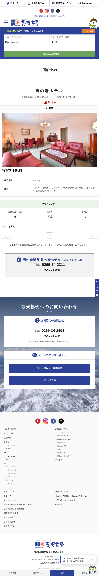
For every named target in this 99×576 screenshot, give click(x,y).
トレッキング (10, 480)
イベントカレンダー (13, 470)
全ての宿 (89, 31)
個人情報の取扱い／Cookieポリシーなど (71, 496)
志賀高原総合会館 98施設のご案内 (18, 504)
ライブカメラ (9, 492)
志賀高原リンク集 (11, 513)
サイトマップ (9, 517)
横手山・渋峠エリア (64, 456)
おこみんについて (11, 500)
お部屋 (61, 573)
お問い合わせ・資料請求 (65, 500)
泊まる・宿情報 (10, 429)
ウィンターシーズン (64, 435)
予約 (7, 460)
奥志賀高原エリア (63, 443)
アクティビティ (10, 457)
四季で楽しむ (62, 3)
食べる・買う (9, 433)
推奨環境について (62, 492)
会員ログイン (9, 526)
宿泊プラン (37, 573)
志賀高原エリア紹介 (63, 439)
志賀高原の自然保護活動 (14, 509)
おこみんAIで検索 (51, 54)
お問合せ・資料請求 (51, 368)
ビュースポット (11, 445)
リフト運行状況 (11, 473)
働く (5, 452)
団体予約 (51, 380)
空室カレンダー (87, 573)
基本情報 (12, 573)
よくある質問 (9, 522)
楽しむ (6, 464)
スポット (7, 442)
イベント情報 (10, 467)
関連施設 (9, 448)
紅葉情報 (9, 483)
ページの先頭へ (97, 290)
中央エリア (61, 449)
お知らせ (7, 496)
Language (87, 3)
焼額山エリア (62, 446)
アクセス (14, 3)
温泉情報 (7, 438)
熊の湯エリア (62, 453)
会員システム (38, 3)
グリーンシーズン (12, 477)
